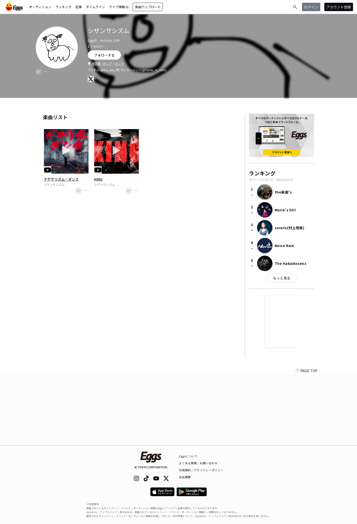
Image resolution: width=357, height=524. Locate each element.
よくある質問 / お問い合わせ (198, 463)
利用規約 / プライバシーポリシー (201, 470)
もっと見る (281, 278)
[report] (46, 72)
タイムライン (95, 6)
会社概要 (185, 477)
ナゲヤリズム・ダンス (61, 179)
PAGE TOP (306, 442)
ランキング (63, 6)
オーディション (40, 6)
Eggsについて (188, 456)
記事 (78, 6)
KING (98, 179)
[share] (39, 72)
